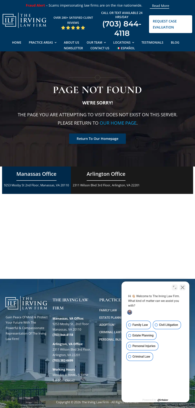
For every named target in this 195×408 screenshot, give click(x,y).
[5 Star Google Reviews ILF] (73, 27)
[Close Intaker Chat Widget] (183, 287)
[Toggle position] (175, 287)
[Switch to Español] (126, 48)
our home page (118, 123)
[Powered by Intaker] (163, 400)
